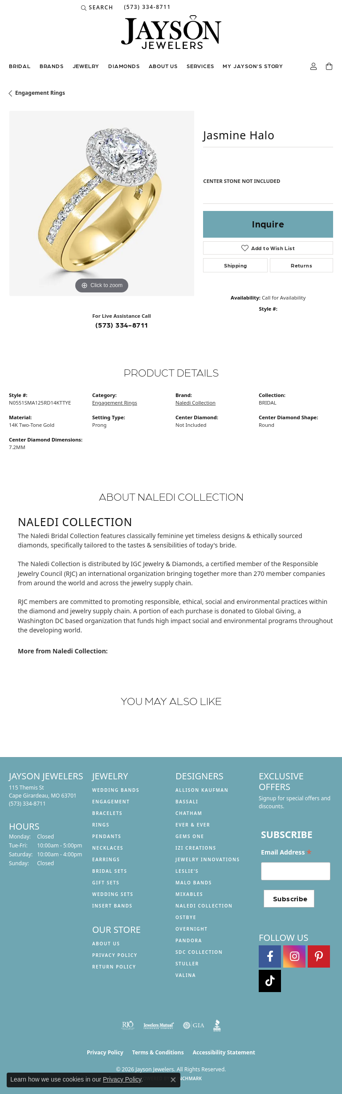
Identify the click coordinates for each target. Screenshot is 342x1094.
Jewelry (86, 66)
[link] (146, 7)
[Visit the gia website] (193, 1025)
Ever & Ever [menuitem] (192, 825)
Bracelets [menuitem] (107, 813)
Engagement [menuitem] (111, 801)
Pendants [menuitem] (106, 836)
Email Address (286, 852)
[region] (101, 203)
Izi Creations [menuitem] (195, 848)
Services (200, 66)
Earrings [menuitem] (106, 859)
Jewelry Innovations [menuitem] (207, 859)
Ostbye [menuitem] (185, 917)
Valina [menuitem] (185, 975)
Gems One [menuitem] (189, 836)
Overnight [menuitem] (191, 929)
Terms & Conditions (158, 1052)
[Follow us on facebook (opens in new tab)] (270, 956)
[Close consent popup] (173, 1079)
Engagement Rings (40, 93)
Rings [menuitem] (101, 825)
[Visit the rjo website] (127, 1025)
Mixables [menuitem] (189, 894)
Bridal (20, 66)
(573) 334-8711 (121, 324)
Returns (301, 265)
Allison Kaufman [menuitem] (201, 790)
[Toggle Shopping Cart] (329, 67)
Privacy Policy (115, 955)
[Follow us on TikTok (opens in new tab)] (270, 981)
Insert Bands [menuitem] (112, 906)
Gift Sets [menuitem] (105, 882)
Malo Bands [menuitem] (193, 882)
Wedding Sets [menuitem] (113, 894)
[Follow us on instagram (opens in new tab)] (294, 956)
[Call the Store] (27, 803)
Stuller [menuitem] (187, 963)
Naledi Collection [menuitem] (204, 906)
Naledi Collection (195, 402)
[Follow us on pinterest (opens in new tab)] (319, 956)
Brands (52, 66)
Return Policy (114, 967)
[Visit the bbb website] (217, 1025)
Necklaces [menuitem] (107, 848)
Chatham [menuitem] (188, 813)
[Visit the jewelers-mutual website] (158, 1025)
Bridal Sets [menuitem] (109, 871)
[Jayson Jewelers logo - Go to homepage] (171, 36)
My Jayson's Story (253, 66)
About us (163, 66)
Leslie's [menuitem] (187, 871)
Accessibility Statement (224, 1052)
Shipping (235, 265)
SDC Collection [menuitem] (199, 952)
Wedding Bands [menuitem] (115, 790)
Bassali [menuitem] (186, 801)
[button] (97, 7)
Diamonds (123, 66)
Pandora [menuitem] (188, 940)
